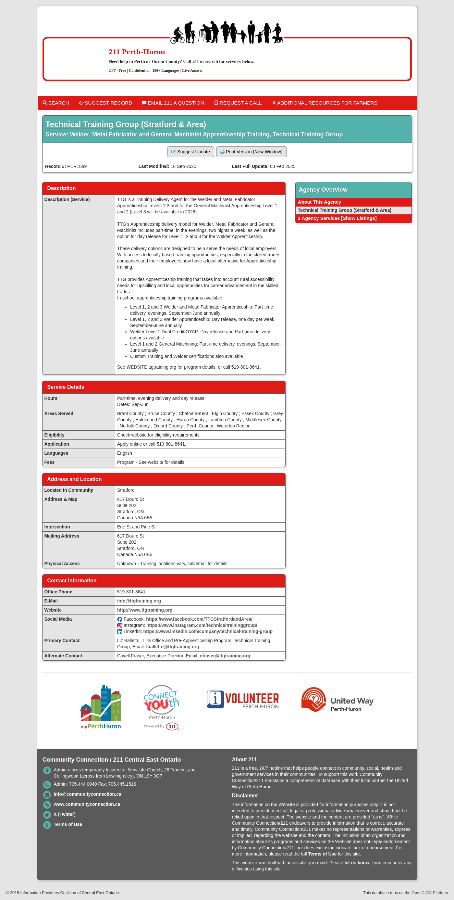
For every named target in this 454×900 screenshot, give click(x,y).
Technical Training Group (308, 134)
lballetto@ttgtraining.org (172, 646)
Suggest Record (105, 103)
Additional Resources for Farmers (324, 103)
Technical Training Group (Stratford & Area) (126, 124)
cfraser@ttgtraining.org (225, 655)
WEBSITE (137, 367)
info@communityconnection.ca (87, 794)
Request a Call (238, 103)
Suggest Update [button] (190, 151)
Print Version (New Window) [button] (251, 151)
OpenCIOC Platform (429, 893)
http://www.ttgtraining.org (145, 610)
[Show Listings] (358, 218)
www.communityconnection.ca (87, 804)
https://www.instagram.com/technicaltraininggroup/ (201, 625)
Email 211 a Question (173, 103)
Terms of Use (68, 824)
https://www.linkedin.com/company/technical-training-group (208, 631)
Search (56, 103)
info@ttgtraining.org (139, 600)
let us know (357, 862)
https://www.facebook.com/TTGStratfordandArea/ (199, 619)
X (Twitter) (65, 814)
